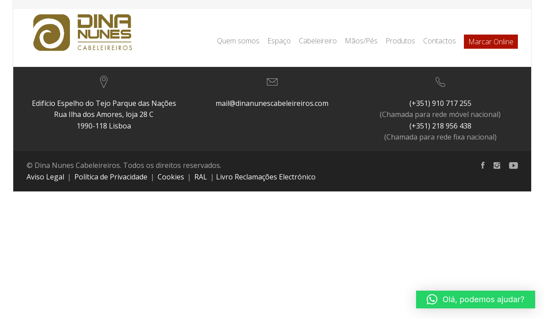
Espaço (279, 41)
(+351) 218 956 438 (440, 126)
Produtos (400, 41)
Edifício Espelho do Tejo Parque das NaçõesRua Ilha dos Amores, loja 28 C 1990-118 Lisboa (104, 114)
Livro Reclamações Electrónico (266, 177)
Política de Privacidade (110, 177)
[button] (475, 299)
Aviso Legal (45, 177)
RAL (200, 177)
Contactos (439, 41)
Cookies (171, 177)
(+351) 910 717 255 (440, 103)
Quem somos (238, 41)
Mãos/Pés (361, 41)
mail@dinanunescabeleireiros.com (272, 103)
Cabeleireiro (318, 41)
